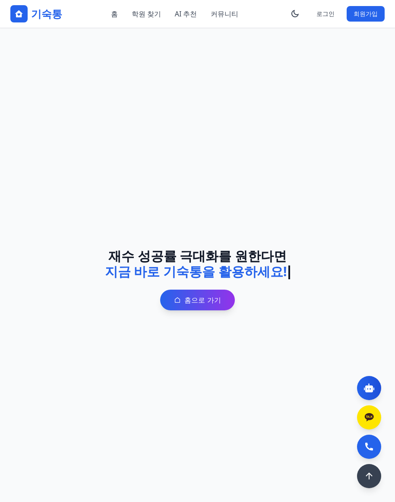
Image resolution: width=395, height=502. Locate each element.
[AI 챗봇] (369, 388)
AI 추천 (186, 14)
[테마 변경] (295, 13)
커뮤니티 (224, 14)
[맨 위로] (369, 476)
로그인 (325, 13)
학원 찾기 (146, 14)
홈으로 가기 (197, 300)
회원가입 (366, 13)
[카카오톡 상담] (369, 417)
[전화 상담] (369, 447)
